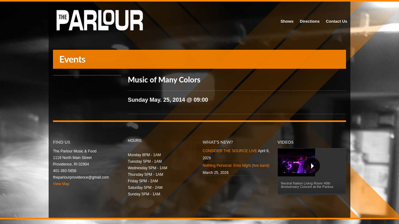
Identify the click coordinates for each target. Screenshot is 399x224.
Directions (310, 21)
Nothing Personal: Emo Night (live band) (236, 165)
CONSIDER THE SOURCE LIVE (230, 151)
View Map (61, 184)
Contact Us (336, 21)
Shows (287, 21)
